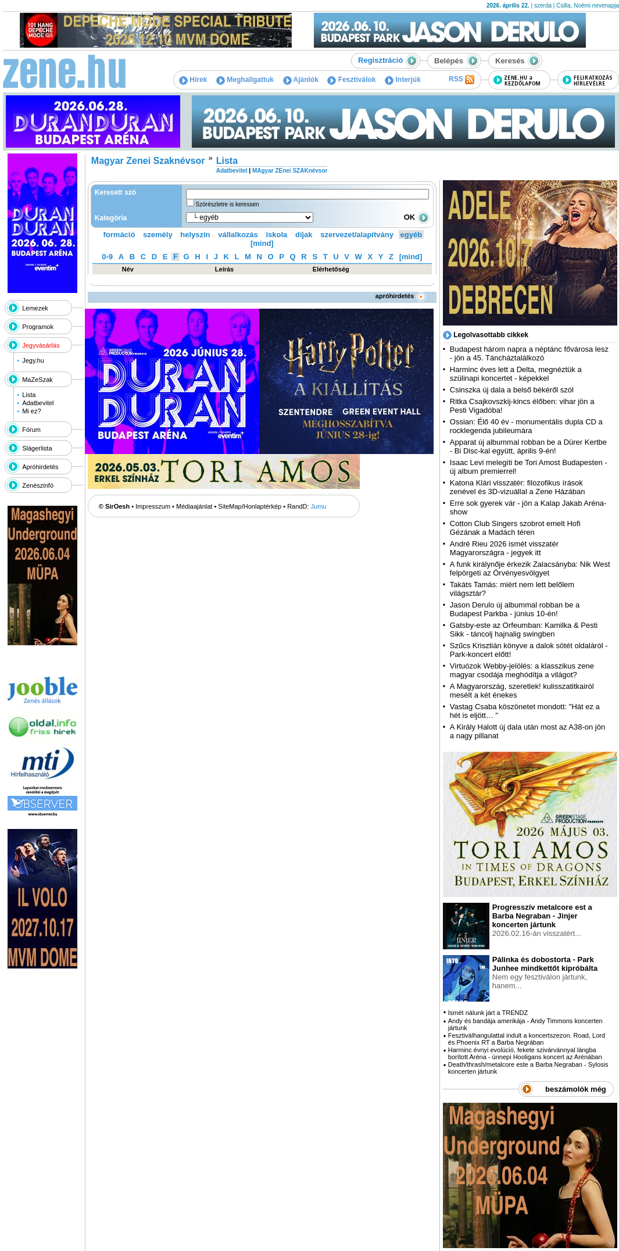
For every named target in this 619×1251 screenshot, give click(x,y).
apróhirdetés (400, 295)
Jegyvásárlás (40, 345)
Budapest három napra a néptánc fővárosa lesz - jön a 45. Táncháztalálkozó (529, 353)
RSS (461, 79)
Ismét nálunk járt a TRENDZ (488, 1012)
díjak (304, 234)
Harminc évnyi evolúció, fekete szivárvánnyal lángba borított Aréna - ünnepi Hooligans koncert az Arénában (525, 1053)
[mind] (262, 243)
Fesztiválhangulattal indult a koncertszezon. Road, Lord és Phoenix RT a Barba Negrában (526, 1039)
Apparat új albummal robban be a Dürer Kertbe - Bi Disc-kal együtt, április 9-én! (528, 446)
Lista (28, 394)
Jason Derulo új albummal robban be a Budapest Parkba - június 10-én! (514, 609)
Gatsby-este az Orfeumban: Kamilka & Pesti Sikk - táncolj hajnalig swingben (523, 629)
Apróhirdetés (40, 466)
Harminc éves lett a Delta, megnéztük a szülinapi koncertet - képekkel (516, 374)
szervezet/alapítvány (356, 234)
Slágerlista (37, 448)
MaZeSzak (37, 379)
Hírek (193, 80)
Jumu (319, 506)
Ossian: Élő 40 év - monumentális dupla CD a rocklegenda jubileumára (526, 426)
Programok (37, 326)
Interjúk (403, 80)
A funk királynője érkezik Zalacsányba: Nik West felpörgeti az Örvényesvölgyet (530, 568)
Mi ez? (31, 411)
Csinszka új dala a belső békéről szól (512, 389)
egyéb (411, 234)
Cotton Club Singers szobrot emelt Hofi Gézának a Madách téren (515, 528)
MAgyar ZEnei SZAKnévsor (289, 170)
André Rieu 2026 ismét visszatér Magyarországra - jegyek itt (504, 548)
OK (417, 217)
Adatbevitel (37, 402)
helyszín (195, 234)
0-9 (107, 256)
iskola (276, 234)
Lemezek (35, 308)
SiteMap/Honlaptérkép (249, 506)
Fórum (31, 429)
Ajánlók (301, 80)
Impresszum (152, 506)
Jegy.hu (33, 360)
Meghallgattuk (245, 80)
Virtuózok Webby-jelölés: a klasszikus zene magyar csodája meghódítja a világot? (522, 670)
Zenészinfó (37, 485)
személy (158, 234)
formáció (119, 234)
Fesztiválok (351, 80)
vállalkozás (238, 234)
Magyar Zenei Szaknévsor (148, 161)
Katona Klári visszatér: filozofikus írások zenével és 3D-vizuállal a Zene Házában (517, 487)
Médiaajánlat (194, 506)
